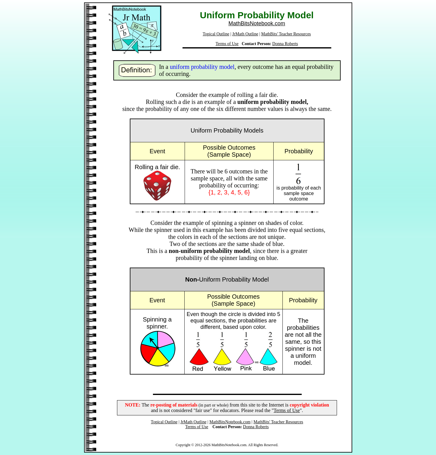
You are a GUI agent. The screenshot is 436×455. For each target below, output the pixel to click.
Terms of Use (227, 43)
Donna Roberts (285, 43)
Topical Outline (216, 34)
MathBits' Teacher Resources (286, 34)
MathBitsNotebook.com (257, 23)
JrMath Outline (245, 34)
